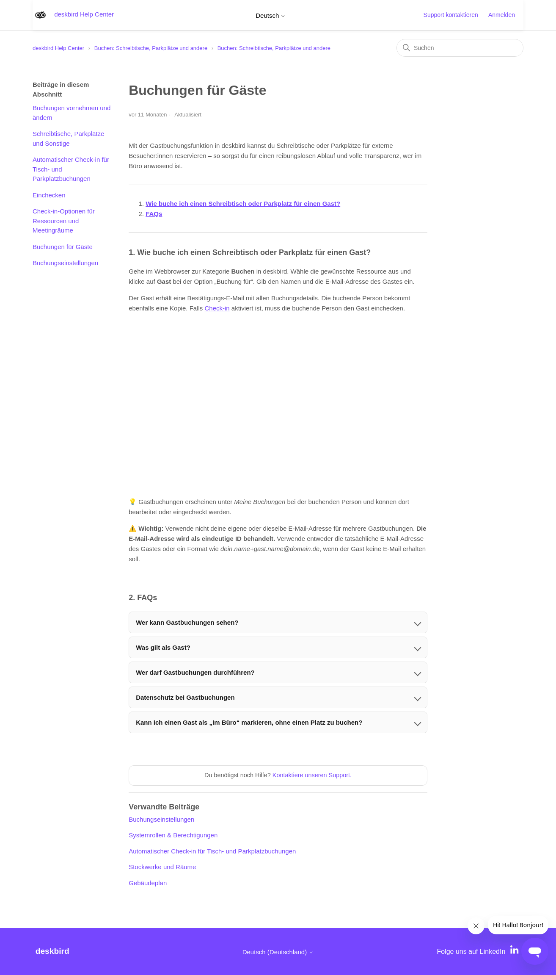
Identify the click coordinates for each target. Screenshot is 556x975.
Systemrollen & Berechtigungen (173, 835)
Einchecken (49, 195)
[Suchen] (460, 47)
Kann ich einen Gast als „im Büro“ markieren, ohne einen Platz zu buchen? (249, 722)
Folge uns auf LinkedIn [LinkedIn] (471, 951)
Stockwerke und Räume (162, 866)
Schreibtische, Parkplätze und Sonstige (68, 138)
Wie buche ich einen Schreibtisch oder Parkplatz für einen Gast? (243, 203)
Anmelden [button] (501, 14)
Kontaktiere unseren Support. (312, 775)
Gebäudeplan (148, 882)
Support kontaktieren (451, 14)
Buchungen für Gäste (63, 246)
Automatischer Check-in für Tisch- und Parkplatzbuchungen (71, 169)
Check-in (216, 308)
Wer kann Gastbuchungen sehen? (187, 622)
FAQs (154, 213)
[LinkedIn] (515, 951)
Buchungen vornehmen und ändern (71, 112)
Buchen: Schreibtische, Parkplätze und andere (150, 48)
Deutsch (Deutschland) (278, 952)
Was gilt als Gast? (163, 647)
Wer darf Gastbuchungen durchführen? (195, 672)
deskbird (52, 951)
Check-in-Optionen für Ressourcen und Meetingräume (64, 221)
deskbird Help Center (58, 48)
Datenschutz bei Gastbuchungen (185, 697)
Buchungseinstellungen (65, 262)
